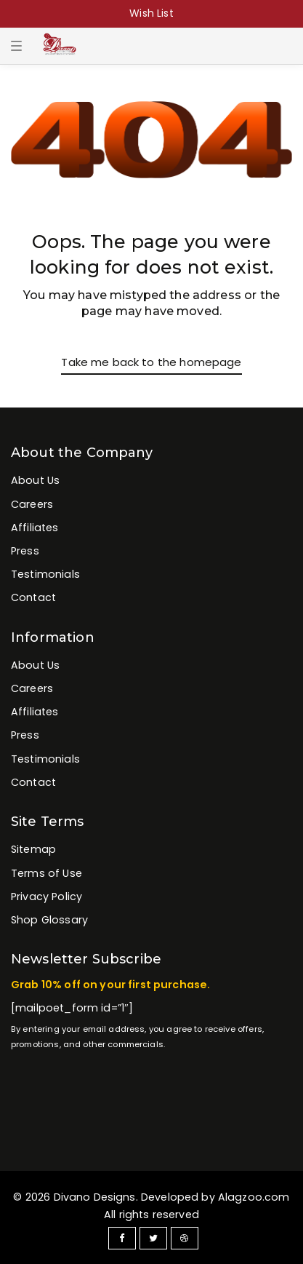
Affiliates (35, 527)
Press (25, 551)
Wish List (151, 13)
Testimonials (45, 574)
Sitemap (33, 849)
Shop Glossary (49, 920)
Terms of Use (46, 873)
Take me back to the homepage (151, 362)
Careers (32, 504)
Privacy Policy (46, 896)
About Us (35, 480)
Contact (33, 597)
